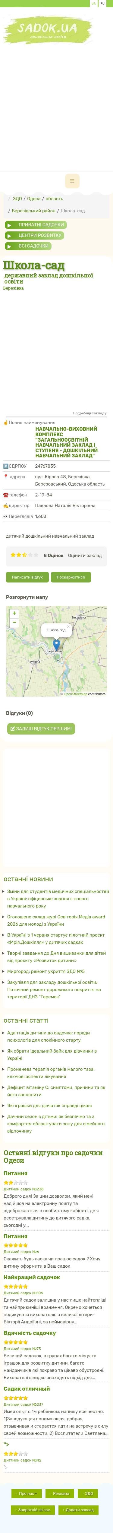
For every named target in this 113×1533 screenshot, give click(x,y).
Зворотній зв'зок (34, 1510)
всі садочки (34, 246)
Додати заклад (80, 1510)
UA (94, 3)
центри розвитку (40, 235)
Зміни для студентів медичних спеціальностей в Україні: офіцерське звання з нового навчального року (58, 899)
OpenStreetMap (75, 694)
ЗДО (89, 1493)
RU (102, 3)
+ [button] (14, 614)
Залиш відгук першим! (41, 729)
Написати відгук (27, 577)
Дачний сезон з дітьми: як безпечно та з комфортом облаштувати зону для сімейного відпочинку (56, 1124)
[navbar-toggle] (72, 181)
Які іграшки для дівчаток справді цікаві (49, 1105)
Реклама (61, 1493)
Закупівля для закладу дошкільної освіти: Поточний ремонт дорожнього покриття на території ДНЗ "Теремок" (54, 990)
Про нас (28, 1493)
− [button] (14, 623)
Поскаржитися (71, 577)
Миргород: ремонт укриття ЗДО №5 (46, 971)
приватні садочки (41, 224)
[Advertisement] (56, 101)
